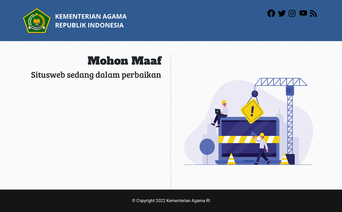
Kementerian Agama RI (188, 200)
